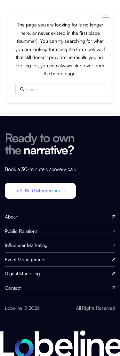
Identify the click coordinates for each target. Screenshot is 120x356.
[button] (106, 16)
